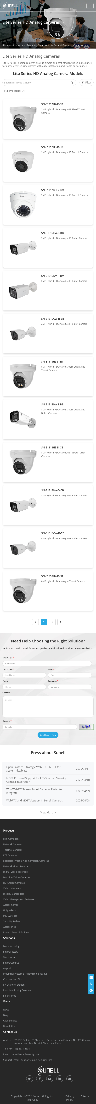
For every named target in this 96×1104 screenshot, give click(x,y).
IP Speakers (9, 910)
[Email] (91, 977)
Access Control (11, 904)
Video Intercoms (12, 888)
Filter (86, 82)
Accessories (9, 926)
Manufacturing (11, 946)
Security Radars (11, 921)
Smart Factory (10, 951)
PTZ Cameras (10, 855)
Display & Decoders (13, 893)
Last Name (8, 669)
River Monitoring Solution (17, 990)
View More (48, 812)
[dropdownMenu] (90, 6)
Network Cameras (13, 844)
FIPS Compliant (11, 838)
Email (51, 669)
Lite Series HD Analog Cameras (66, 45)
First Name (8, 657)
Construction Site (12, 979)
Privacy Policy (69, 1098)
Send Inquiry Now (48, 735)
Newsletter (9, 1026)
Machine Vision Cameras (16, 877)
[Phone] (91, 984)
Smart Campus (11, 962)
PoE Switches (10, 915)
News (6, 1009)
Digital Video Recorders (15, 871)
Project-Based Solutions (16, 932)
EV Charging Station (14, 984)
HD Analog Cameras (36, 45)
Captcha (6, 721)
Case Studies (10, 1020)
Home (7, 45)
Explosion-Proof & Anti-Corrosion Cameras (26, 860)
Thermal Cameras (13, 849)
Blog (5, 1015)
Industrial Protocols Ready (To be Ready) (25, 973)
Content (6, 692)
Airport (7, 968)
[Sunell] (10, 5)
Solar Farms (9, 995)
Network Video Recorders (17, 866)
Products (18, 45)
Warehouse (9, 957)
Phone (5, 681)
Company (53, 681)
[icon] (29, 1079)
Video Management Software (18, 899)
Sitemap (86, 1096)
